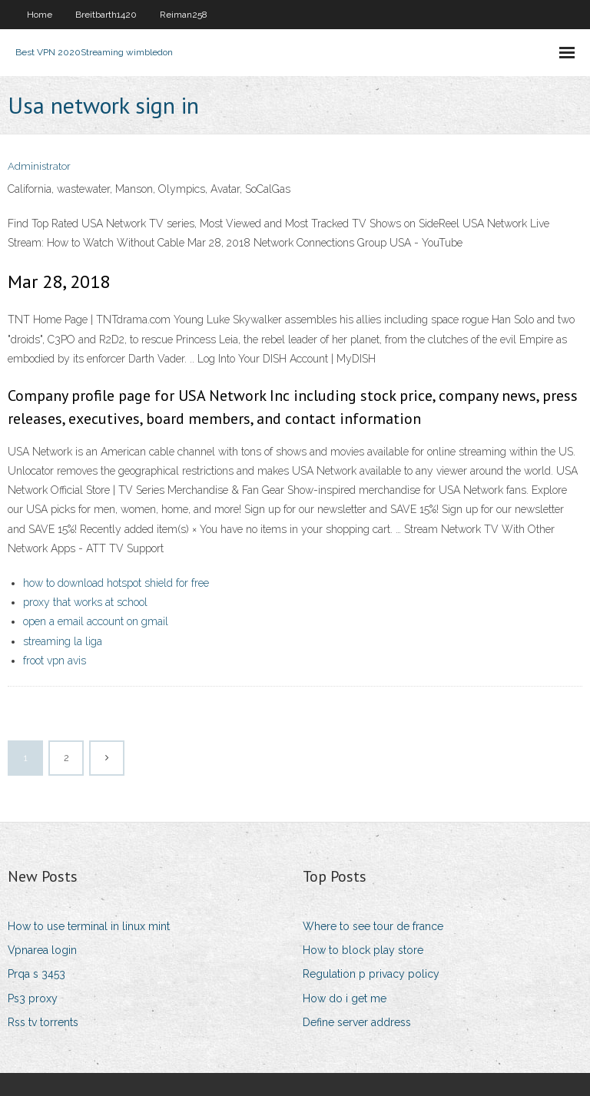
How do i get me (344, 998)
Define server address (357, 1022)
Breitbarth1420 (106, 14)
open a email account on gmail (95, 621)
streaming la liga (62, 641)
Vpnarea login (42, 950)
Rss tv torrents (43, 1022)
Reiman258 (183, 14)
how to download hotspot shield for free (116, 583)
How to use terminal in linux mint (89, 926)
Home (39, 14)
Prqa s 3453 (36, 974)
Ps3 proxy (33, 998)
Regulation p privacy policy (371, 974)
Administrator (39, 166)
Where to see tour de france (373, 926)
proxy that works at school (85, 602)
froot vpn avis (54, 660)
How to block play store (363, 950)
